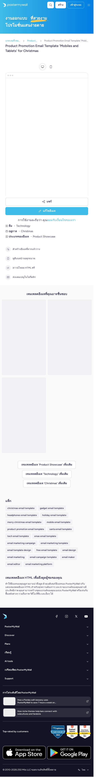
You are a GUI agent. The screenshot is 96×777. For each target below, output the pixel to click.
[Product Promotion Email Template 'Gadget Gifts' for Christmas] (70, 337)
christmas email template (21, 508)
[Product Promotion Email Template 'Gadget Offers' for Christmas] (24, 337)
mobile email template (58, 522)
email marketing (15, 557)
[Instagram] (66, 616)
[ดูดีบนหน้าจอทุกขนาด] (8, 258)
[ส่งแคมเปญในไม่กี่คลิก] (8, 277)
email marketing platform (38, 564)
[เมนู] (88, 5)
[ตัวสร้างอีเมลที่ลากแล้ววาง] (8, 249)
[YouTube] (86, 616)
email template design (19, 550)
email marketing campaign (21, 543)
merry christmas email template (24, 522)
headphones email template (22, 515)
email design (69, 550)
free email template (46, 550)
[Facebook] (56, 616)
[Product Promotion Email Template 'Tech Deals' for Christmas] (24, 415)
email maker (68, 557)
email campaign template (43, 557)
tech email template (18, 536)
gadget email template (52, 508)
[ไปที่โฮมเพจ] (13, 5)
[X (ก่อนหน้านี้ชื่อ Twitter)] (76, 616)
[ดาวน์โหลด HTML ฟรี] (8, 268)
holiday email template (54, 515)
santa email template (60, 529)
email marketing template (54, 543)
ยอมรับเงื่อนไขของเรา (61, 220)
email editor (13, 564)
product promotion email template (25, 529)
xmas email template (45, 536)
